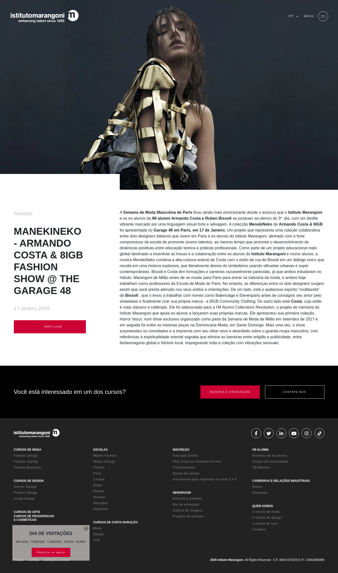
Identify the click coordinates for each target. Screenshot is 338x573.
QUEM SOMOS (262, 506)
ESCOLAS (100, 449)
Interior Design (25, 486)
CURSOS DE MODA (27, 449)
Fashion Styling (26, 461)
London (99, 479)
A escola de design (267, 517)
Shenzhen (101, 509)
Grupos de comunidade (270, 461)
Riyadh (98, 491)
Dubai (97, 485)
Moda (97, 528)
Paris (97, 473)
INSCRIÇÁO (181, 449)
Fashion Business (27, 467)
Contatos (259, 529)
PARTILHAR (49, 326)
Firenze (99, 467)
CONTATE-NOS (294, 392)
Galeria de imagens (188, 510)
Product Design (26, 492)
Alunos (257, 486)
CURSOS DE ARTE (27, 512)
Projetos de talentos (188, 516)
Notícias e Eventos (187, 498)
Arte (96, 540)
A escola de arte (264, 523)
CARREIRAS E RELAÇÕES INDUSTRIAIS (281, 481)
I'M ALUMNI (260, 449)
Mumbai (99, 497)
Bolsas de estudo (186, 473)
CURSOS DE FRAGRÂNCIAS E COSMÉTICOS (34, 517)
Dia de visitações (186, 504)
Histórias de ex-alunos (269, 455)
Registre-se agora (51, 552)
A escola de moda (266, 511)
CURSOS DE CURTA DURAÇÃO (115, 522)
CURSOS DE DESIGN (29, 481)
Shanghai (100, 503)
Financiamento (184, 467)
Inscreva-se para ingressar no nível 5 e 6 (205, 479)
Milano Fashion (105, 455)
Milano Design (104, 461)
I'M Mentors (261, 467)
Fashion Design (26, 455)
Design (98, 534)
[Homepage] (44, 16)
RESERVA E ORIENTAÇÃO (230, 392)
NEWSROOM (182, 492)
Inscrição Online (185, 455)
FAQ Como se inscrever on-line (197, 461)
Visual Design (24, 498)
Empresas (259, 492)
